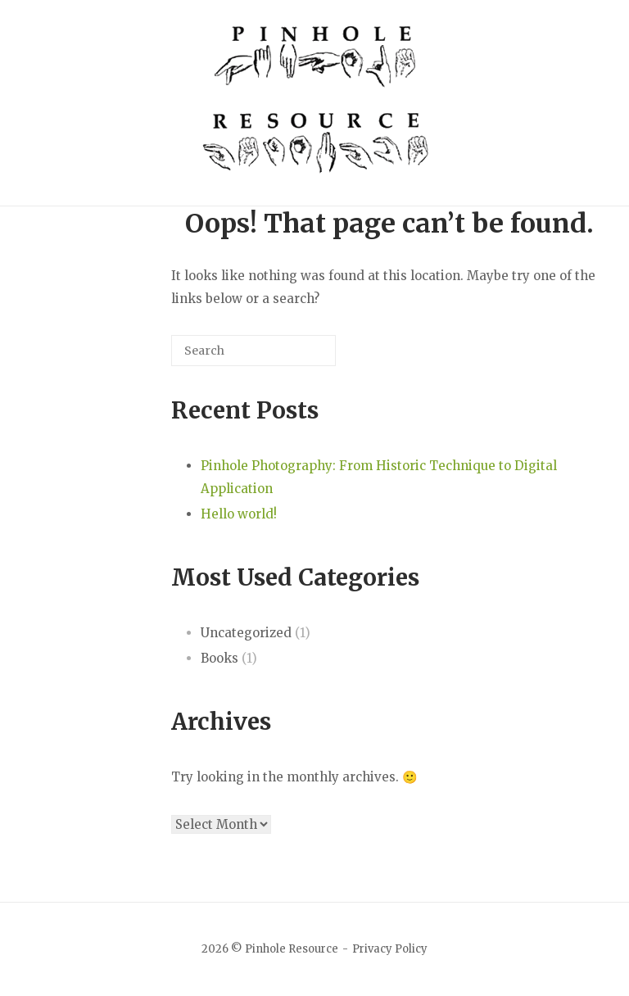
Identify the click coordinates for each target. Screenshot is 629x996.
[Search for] (253, 350)
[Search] (299, 357)
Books (219, 658)
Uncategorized (246, 633)
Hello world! (239, 514)
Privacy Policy (390, 949)
